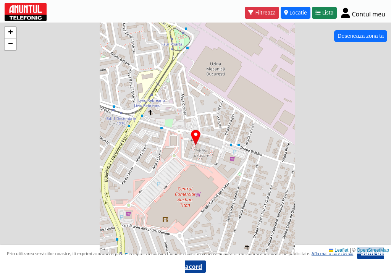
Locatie (295, 12)
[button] (195, 138)
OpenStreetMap (373, 250)
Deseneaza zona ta (361, 36)
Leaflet (338, 250)
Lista (324, 12)
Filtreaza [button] (262, 12)
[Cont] (363, 12)
